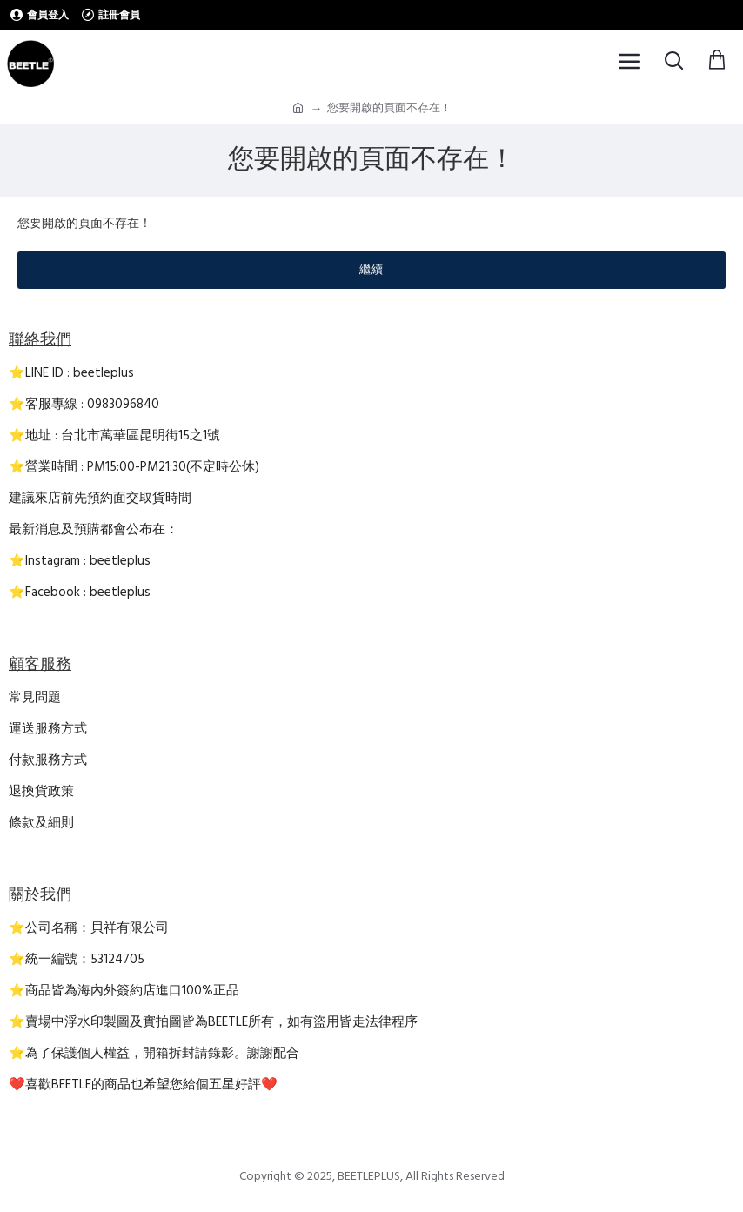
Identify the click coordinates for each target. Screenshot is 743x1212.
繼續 (371, 270)
